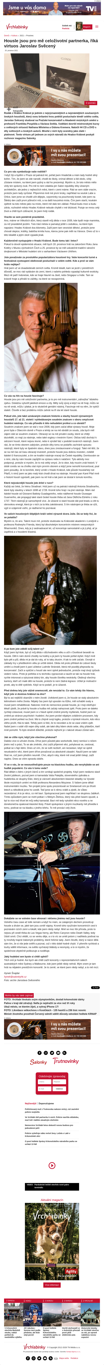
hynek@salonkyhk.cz (15, 976)
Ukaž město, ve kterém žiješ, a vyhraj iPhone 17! (31, 1006)
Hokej (28, 1301)
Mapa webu (64, 1358)
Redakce (74, 1358)
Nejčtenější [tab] (30, 1103)
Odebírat (59, 1089)
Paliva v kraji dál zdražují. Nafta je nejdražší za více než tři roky (39, 1003)
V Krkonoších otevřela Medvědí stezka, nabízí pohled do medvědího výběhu (13, 1332)
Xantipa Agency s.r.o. (73, 1351)
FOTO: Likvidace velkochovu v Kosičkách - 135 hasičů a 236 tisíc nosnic (45, 1010)
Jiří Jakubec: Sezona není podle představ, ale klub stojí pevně (32, 1331)
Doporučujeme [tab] (46, 1103)
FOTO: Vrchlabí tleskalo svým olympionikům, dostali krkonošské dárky (44, 999)
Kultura (14, 35)
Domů (6, 35)
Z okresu (10, 1301)
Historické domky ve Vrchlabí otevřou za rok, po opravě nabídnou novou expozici (90, 1332)
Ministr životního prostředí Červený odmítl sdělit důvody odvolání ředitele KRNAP (50, 1014)
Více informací (52, 1285)
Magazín (86, 27)
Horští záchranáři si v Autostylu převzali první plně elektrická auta (71, 1331)
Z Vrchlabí (88, 1301)
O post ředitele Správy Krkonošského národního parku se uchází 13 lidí (52, 1332)
